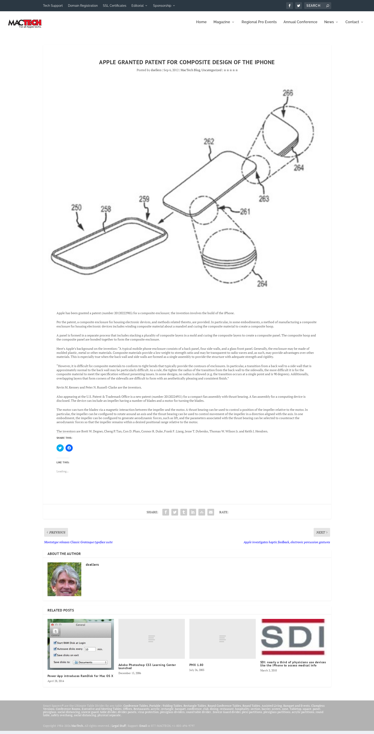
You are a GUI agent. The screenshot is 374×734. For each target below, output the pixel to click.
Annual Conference (300, 25)
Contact (352, 25)
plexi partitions (252, 715)
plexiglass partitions (276, 715)
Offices (127, 712)
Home (201, 25)
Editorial (137, 5)
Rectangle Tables (195, 709)
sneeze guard (90, 715)
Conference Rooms (68, 712)
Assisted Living (272, 709)
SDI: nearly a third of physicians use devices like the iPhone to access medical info (293, 666)
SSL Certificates (114, 5)
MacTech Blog (190, 73)
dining (214, 712)
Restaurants (142, 712)
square (307, 712)
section (255, 712)
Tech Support (53, 5)
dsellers (156, 73)
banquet (180, 712)
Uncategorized (212, 73)
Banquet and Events (296, 709)
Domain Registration (83, 5)
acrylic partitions (303, 715)
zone (285, 712)
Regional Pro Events (259, 25)
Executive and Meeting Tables (102, 712)
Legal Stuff (119, 729)
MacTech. (77, 729)
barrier (266, 712)
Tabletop (295, 712)
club (206, 712)
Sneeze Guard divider (226, 715)
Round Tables (251, 709)
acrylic (155, 712)
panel (316, 712)
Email (143, 729)
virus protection (148, 715)
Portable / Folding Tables (165, 709)
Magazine (221, 25)
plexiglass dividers (172, 715)
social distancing (69, 715)
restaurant (227, 712)
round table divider (198, 715)
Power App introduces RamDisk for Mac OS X (80, 679)
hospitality (242, 712)
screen (276, 712)
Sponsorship (162, 5)
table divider (108, 715)
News (329, 25)
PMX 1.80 (196, 668)
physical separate (109, 718)
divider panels (127, 715)
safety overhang (62, 718)
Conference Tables (135, 709)
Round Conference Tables (224, 709)
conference (194, 712)
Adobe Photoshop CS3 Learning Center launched (147, 669)
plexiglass (49, 715)
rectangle (167, 712)
